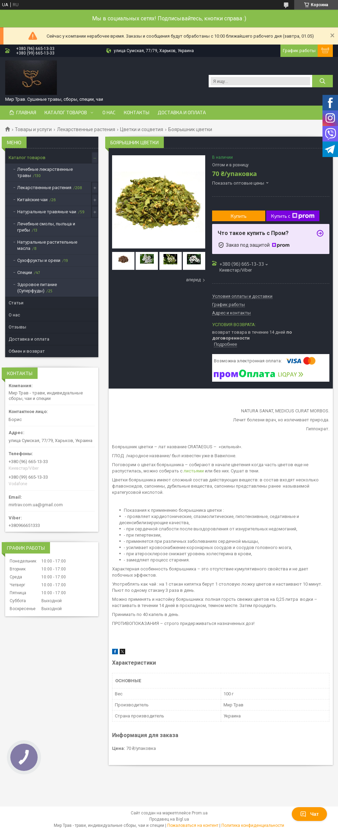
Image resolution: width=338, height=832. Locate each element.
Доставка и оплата (182, 112)
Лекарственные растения (86, 129)
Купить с (293, 216)
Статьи (16, 302)
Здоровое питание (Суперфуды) (37, 287)
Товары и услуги (33, 129)
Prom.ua (200, 813)
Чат (309, 814)
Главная (26, 112)
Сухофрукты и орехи (38, 260)
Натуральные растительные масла (47, 245)
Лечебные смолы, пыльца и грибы (46, 227)
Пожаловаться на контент (192, 825)
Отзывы (17, 327)
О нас (109, 112)
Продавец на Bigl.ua (169, 819)
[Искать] (322, 81)
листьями (193, 470)
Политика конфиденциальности (252, 825)
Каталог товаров (65, 112)
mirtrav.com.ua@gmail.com (36, 504)
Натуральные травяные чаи (46, 211)
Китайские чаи (32, 199)
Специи (24, 272)
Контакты (136, 112)
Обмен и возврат (27, 351)
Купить (239, 216)
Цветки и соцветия (141, 129)
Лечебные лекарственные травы (45, 172)
